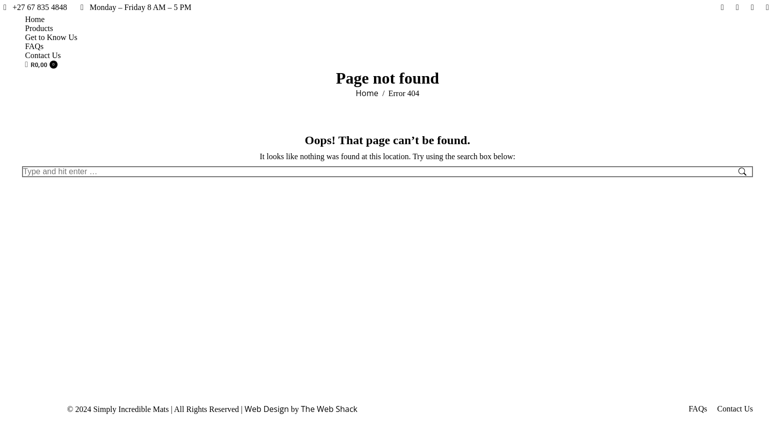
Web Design (267, 408)
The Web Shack (329, 408)
